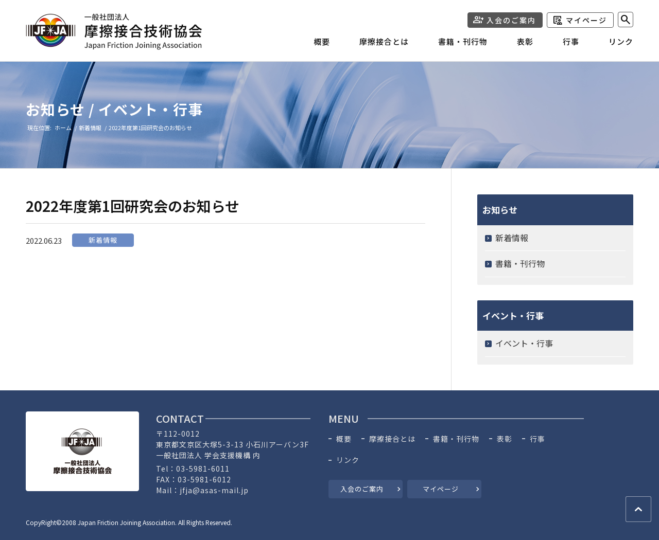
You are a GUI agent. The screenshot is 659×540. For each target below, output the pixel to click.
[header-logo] (114, 31)
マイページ (586, 20)
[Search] (625, 19)
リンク (347, 460)
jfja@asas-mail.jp (214, 490)
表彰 (504, 439)
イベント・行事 (524, 343)
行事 (537, 439)
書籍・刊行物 (520, 263)
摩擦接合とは (392, 439)
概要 (344, 439)
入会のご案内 (511, 20)
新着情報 (103, 240)
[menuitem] (307, 44)
